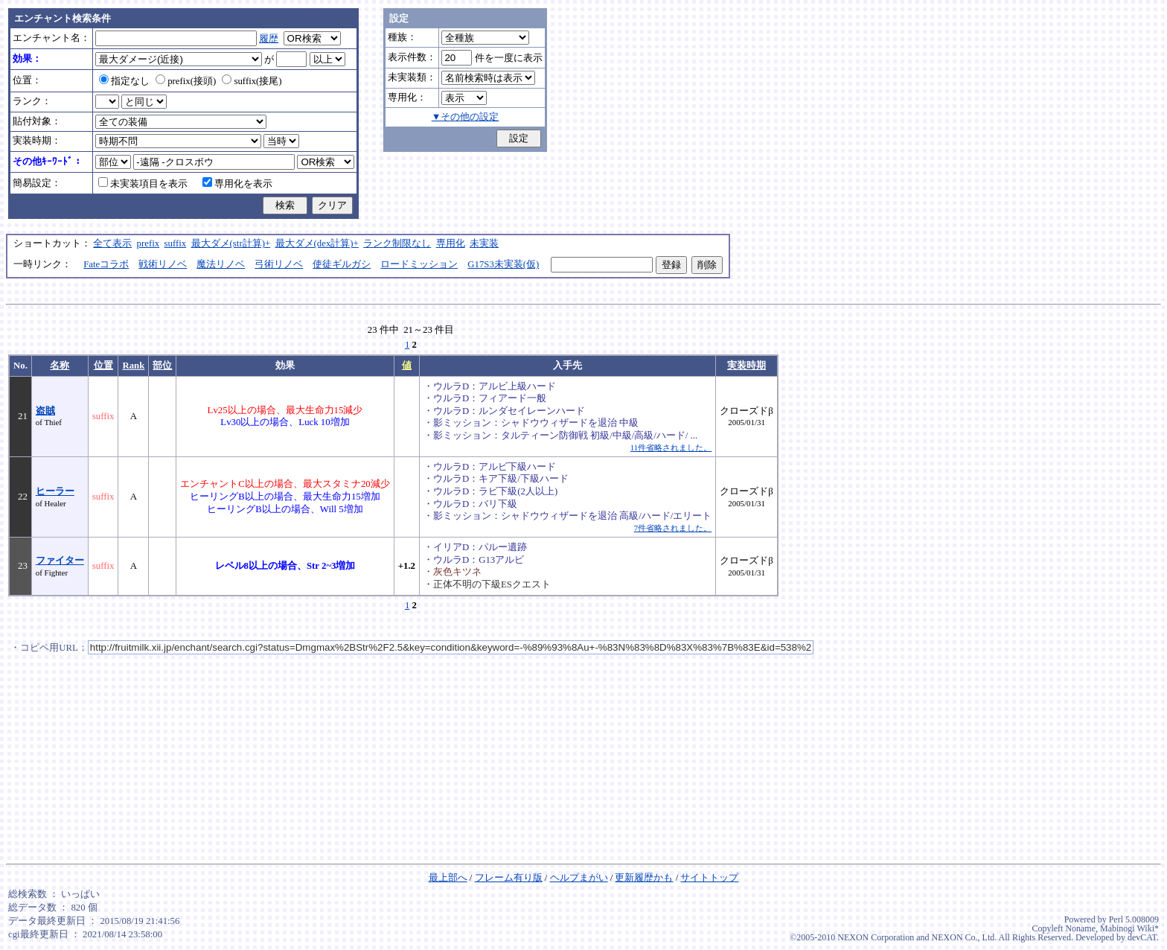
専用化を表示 (237, 184)
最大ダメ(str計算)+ (231, 243)
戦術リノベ (162, 264)
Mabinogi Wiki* (1129, 928)
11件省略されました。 (671, 447)
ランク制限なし (397, 243)
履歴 (268, 39)
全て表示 (112, 243)
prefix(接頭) (186, 81)
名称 (59, 365)
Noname (1080, 928)
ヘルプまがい (579, 878)
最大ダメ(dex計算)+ (317, 243)
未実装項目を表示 (143, 184)
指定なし (124, 81)
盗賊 (45, 411)
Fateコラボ (106, 264)
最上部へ (448, 878)
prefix (148, 243)
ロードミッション (419, 264)
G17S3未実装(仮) (503, 264)
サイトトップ (709, 878)
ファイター (60, 560)
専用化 (450, 243)
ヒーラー (55, 491)
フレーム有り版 (509, 878)
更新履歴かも (644, 878)
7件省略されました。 (673, 527)
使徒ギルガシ (342, 264)
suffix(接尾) (251, 81)
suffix (175, 243)
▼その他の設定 (465, 117)
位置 (103, 365)
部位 (162, 365)
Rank (133, 365)
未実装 (484, 243)
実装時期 (746, 365)
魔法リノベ (220, 264)
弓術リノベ (279, 264)
